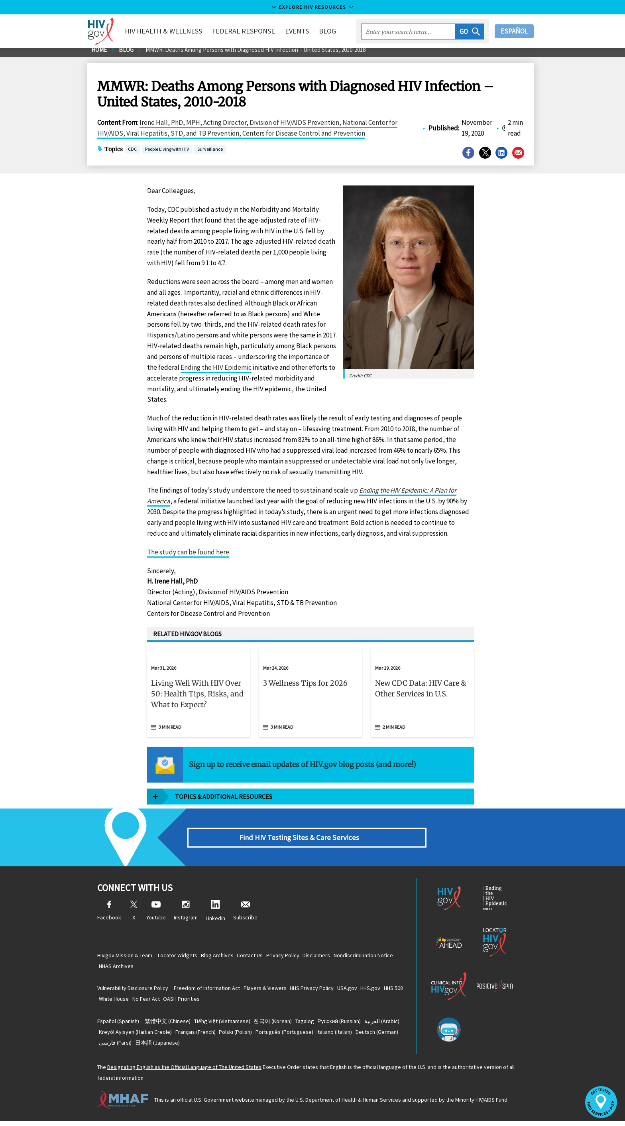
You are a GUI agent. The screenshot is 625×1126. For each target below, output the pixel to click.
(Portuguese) (345, 1036)
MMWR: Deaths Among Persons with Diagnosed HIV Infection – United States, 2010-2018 (268, 55)
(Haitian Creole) (181, 1036)
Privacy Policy (300, 956)
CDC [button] (132, 155)
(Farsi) (213, 1047)
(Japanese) (260, 1047)
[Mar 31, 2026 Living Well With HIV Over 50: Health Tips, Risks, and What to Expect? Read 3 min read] (198, 697)
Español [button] (514, 31)
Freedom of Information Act (210, 990)
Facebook (109, 916)
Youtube (156, 916)
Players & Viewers (272, 990)
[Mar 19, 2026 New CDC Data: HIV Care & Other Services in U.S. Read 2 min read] (422, 697)
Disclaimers (339, 956)
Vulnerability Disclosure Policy (132, 990)
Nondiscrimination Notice (131, 968)
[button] (470, 31)
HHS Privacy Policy (324, 990)
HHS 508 (111, 1002)
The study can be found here (188, 557)
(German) (166, 1047)
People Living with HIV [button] (167, 155)
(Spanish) (118, 1025)
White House (144, 1002)
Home (99, 55)
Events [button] (306, 30)
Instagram (186, 916)
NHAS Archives (186, 968)
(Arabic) (119, 1036)
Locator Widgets (180, 956)
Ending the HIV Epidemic (216, 372)
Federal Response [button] (252, 30)
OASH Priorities (221, 1002)
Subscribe (245, 916)
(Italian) (119, 1047)
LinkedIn (215, 916)
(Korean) (285, 1025)
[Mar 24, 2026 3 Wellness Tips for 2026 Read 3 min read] (310, 697)
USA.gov (365, 990)
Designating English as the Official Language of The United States (184, 1072)
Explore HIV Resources (312, 7)
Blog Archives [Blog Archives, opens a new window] (224, 956)
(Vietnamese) (230, 1025)
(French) (246, 1036)
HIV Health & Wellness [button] (172, 30)
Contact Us (262, 956)
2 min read (394, 732)
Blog (336, 30)
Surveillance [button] (210, 155)
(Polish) (291, 1036)
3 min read (170, 732)
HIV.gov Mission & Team (124, 956)
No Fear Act (181, 1002)
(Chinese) (170, 1025)
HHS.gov (393, 990)
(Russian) (361, 1025)
